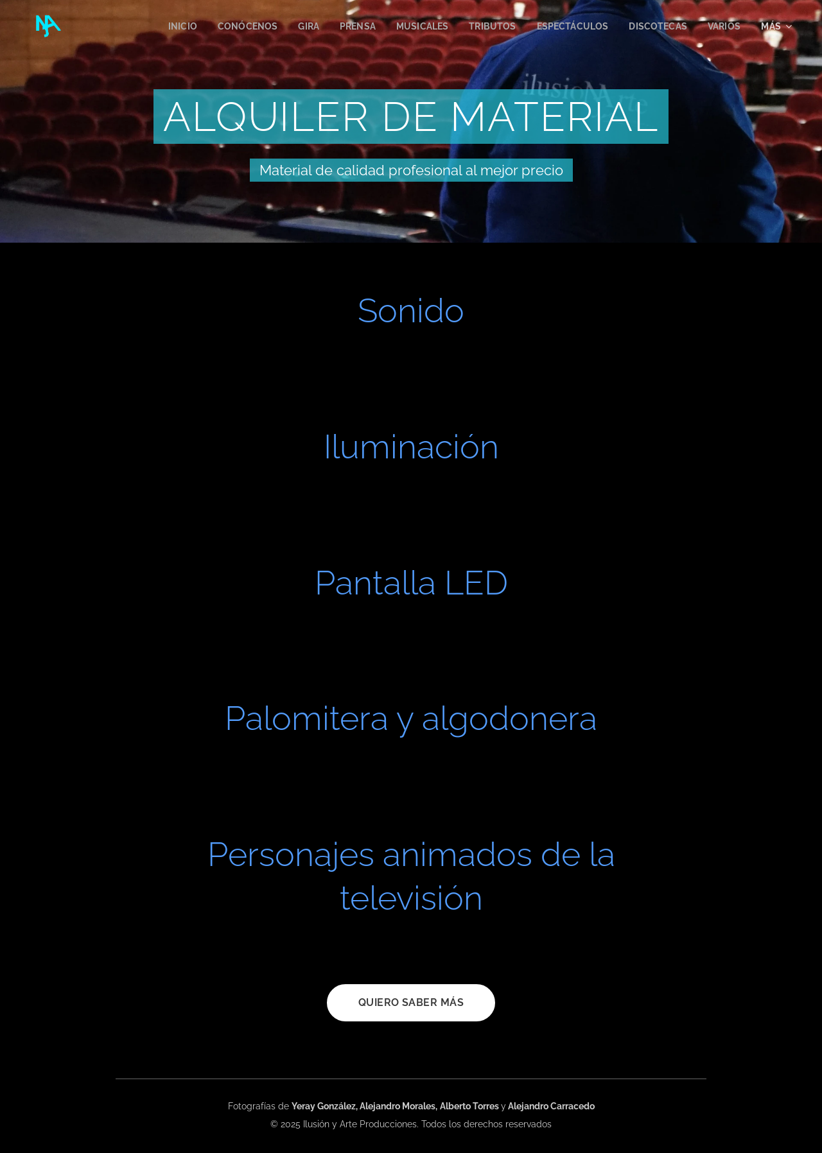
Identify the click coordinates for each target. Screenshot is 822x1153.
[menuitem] (163, 26)
